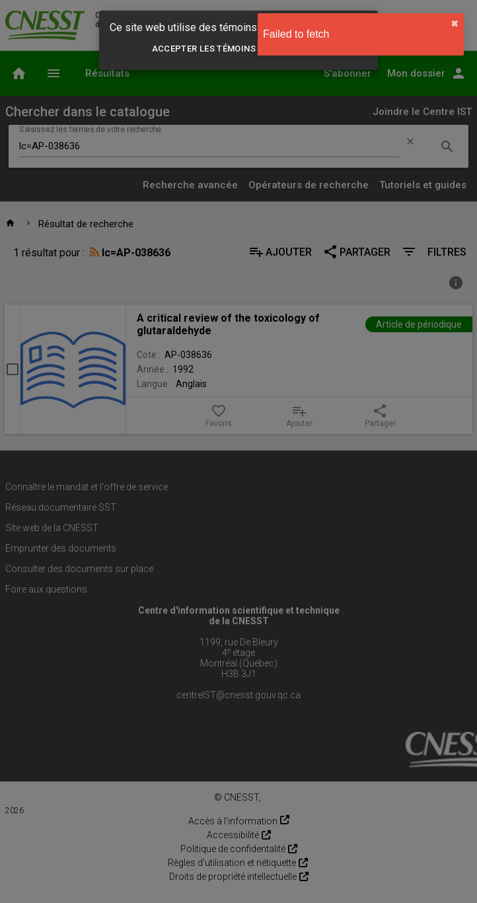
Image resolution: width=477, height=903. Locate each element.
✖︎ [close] (455, 23)
